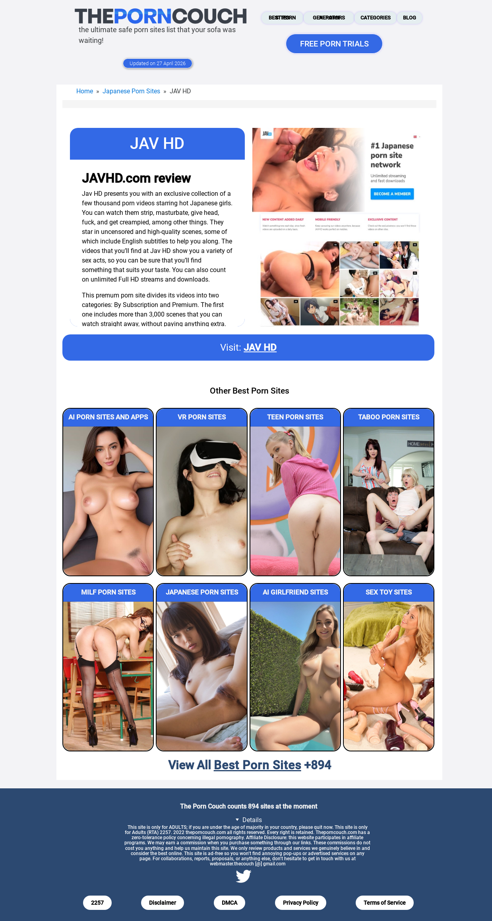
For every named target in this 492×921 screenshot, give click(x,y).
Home (84, 91)
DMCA (229, 903)
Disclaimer (162, 903)
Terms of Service (385, 903)
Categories (375, 18)
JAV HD (260, 347)
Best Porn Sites (282, 18)
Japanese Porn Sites (131, 91)
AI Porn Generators (329, 18)
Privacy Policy (300, 903)
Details (247, 819)
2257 (97, 903)
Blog (409, 18)
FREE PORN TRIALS (334, 43)
